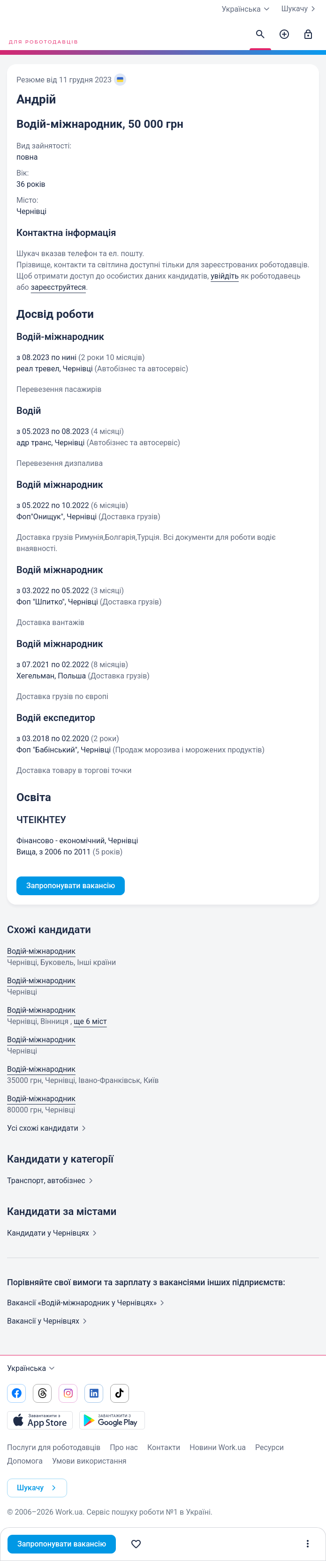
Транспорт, (52, 1180)
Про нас (124, 1447)
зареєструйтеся (58, 287)
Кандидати (53, 1233)
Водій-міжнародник (41, 951)
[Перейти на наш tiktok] (119, 1393)
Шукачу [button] (38, 1488)
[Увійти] (308, 34)
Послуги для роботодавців (53, 1447)
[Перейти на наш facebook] (16, 1393)
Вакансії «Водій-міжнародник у (87, 1302)
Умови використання (89, 1461)
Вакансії (49, 1321)
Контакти (163, 1447)
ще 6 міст (90, 1021)
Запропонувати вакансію (61, 1543)
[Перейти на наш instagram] (68, 1393)
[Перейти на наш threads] (42, 1393)
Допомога (25, 1461)
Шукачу (300, 9)
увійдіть (225, 276)
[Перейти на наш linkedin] (93, 1393)
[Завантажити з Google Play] (112, 1420)
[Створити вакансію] (284, 34)
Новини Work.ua (218, 1447)
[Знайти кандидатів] (260, 34)
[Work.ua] (42, 34)
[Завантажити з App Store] (40, 1420)
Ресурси (269, 1447)
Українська (32, 1368)
